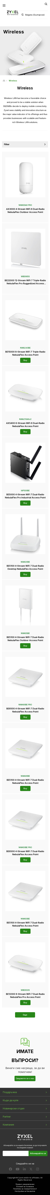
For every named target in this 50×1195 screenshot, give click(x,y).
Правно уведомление (25, 1184)
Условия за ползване (25, 1187)
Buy (25, 360)
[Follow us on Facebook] (10, 1170)
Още (25, 1015)
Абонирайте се (38, 1153)
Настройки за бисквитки (25, 1191)
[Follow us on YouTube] (17, 1170)
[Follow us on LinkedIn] (24, 1170)
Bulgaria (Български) (35, 14)
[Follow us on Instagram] (37, 1170)
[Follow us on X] (31, 1170)
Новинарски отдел (13, 1108)
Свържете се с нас (25, 1078)
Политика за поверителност (25, 1189)
